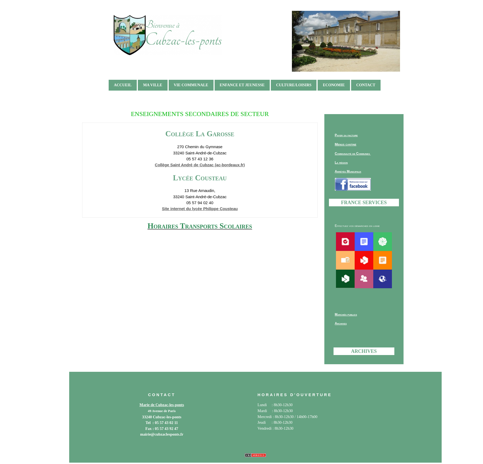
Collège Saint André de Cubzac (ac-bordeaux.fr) (200, 165)
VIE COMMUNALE (191, 85)
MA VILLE (152, 85)
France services (364, 202)
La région (341, 162)
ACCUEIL (123, 85)
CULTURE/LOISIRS (293, 85)
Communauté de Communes (353, 153)
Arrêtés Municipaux (348, 171)
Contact (365, 85)
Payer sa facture (346, 135)
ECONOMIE (334, 85)
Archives (364, 351)
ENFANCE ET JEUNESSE (242, 85)
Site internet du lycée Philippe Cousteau (200, 209)
